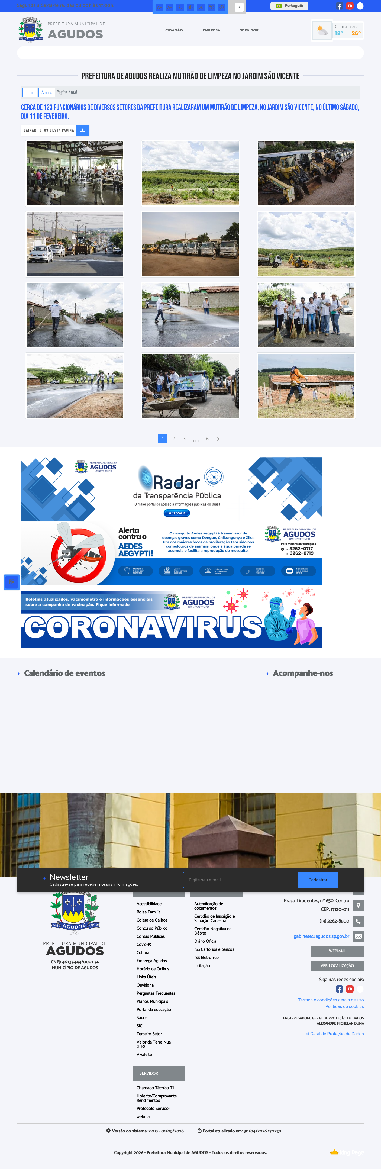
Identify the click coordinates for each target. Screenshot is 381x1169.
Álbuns (46, 92)
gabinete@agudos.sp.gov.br (321, 936)
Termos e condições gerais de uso (331, 1000)
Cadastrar (317, 880)
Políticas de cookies (344, 1006)
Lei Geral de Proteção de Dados (333, 1033)
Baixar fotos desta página (49, 130)
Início (29, 92)
